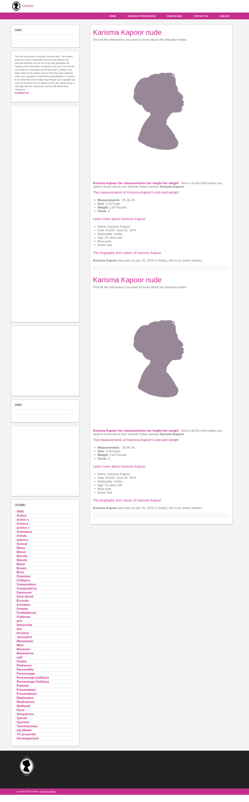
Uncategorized (28, 738)
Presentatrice (27, 693)
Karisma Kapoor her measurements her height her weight (136, 183)
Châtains (23, 580)
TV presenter (26, 734)
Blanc (21, 548)
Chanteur (24, 576)
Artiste (22, 535)
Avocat (22, 543)
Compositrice (27, 588)
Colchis (21, 6)
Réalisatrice (25, 701)
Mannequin (25, 641)
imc (19, 629)
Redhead (23, 706)
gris (20, 620)
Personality (25, 669)
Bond (21, 564)
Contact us (201, 16)
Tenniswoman (27, 726)
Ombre (22, 661)
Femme (22, 608)
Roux (21, 710)
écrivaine (23, 604)
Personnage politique (33, 677)
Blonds (22, 560)
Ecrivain (23, 600)
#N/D (20, 511)
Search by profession (141, 16)
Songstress (25, 714)
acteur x (23, 519)
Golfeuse (23, 616)
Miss (20, 645)
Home (112, 16)
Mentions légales (48, 791)
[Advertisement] (45, 213)
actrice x (23, 527)
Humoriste (24, 624)
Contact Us (22, 92)
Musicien (23, 649)
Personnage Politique (33, 681)
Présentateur (26, 689)
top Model (24, 730)
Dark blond (174, 16)
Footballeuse (26, 612)
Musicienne (25, 653)
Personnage (26, 673)
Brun (20, 572)
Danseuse (24, 592)
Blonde (22, 556)
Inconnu (23, 633)
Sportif (22, 718)
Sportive (23, 722)
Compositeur (26, 584)
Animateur (24, 531)
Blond (21, 552)
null (19, 657)
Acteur (22, 515)
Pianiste (23, 685)
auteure (22, 539)
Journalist (24, 637)
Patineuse (24, 665)
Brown (22, 568)
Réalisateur (25, 697)
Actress (22, 523)
